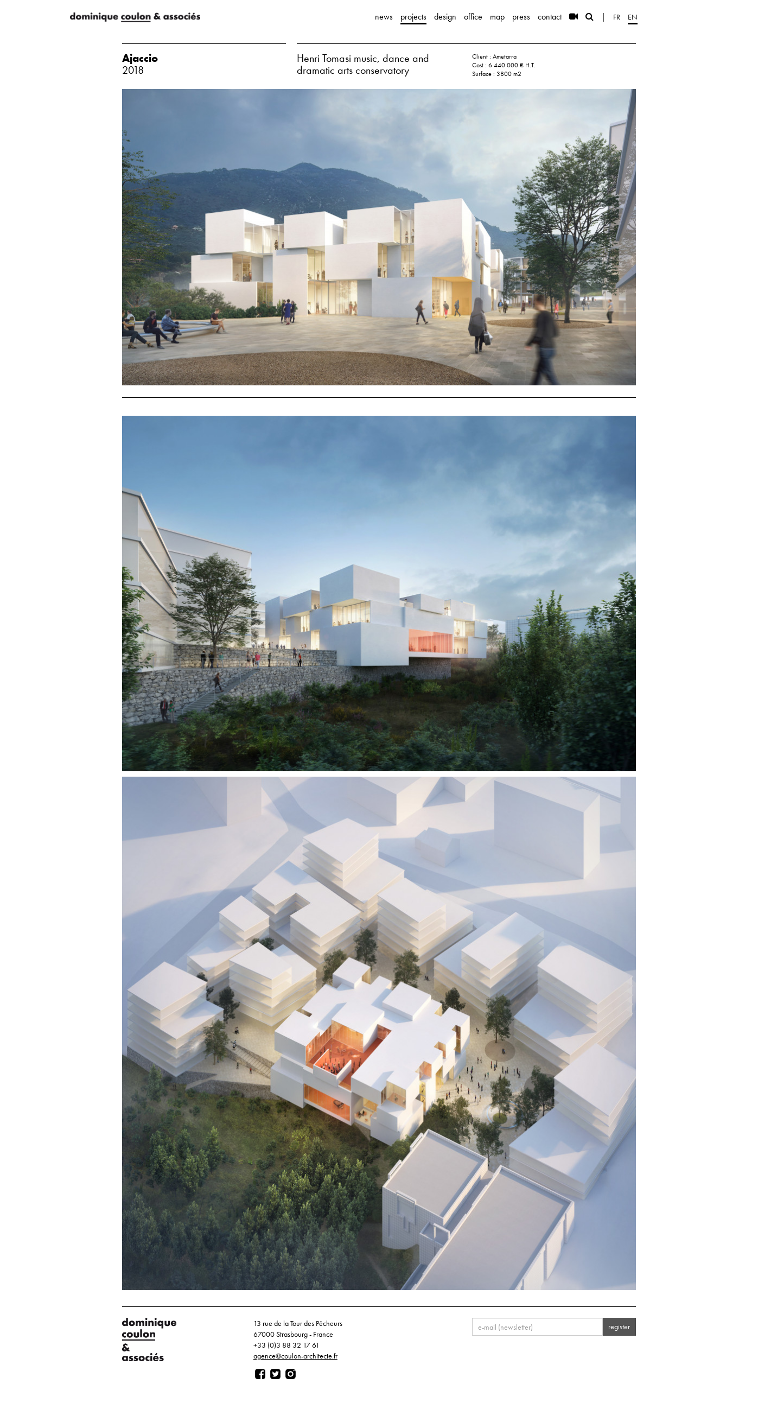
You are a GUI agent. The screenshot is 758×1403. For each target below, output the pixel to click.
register (619, 1326)
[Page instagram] (290, 1374)
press (521, 16)
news (384, 16)
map (497, 16)
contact (550, 16)
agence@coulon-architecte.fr (295, 1356)
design (445, 16)
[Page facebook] (260, 1374)
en (633, 17)
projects (413, 16)
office (473, 16)
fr (616, 17)
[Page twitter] (275, 1374)
